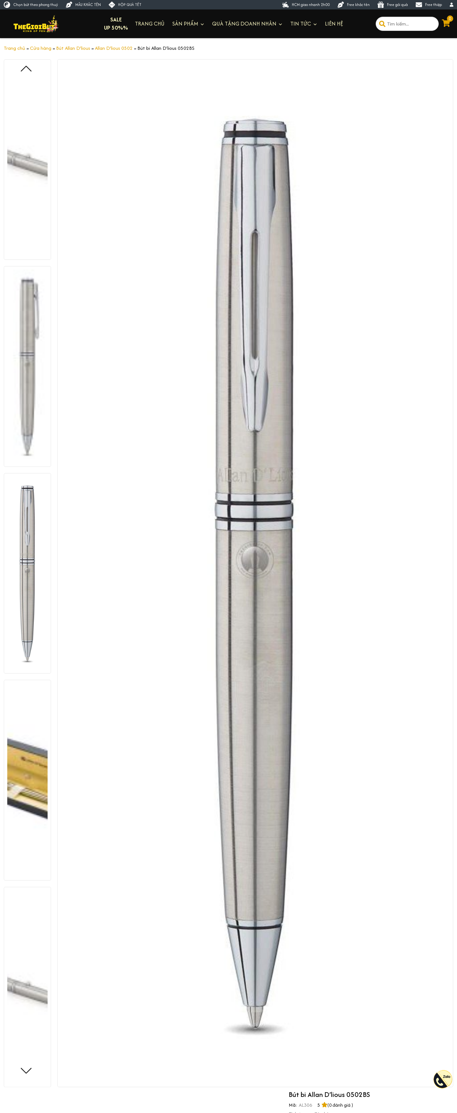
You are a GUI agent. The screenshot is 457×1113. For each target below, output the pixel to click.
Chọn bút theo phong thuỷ (31, 5)
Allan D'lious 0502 (114, 48)
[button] (26, 1071)
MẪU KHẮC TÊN (83, 5)
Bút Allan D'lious (73, 48)
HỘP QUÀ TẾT (125, 4)
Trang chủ (14, 48)
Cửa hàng (40, 48)
